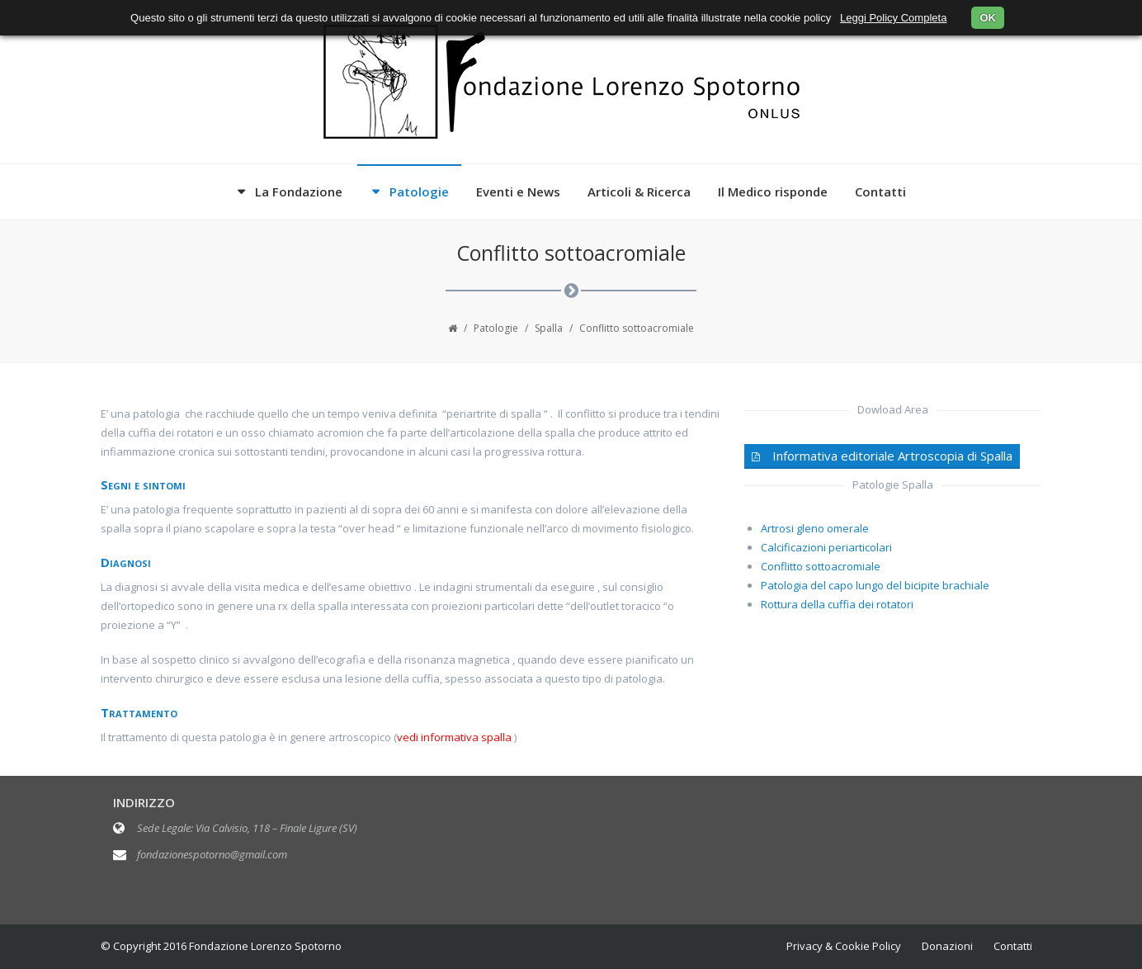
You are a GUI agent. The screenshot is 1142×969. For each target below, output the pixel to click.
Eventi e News (518, 191)
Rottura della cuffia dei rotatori (837, 604)
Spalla (549, 328)
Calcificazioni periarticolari (826, 547)
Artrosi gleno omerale (815, 528)
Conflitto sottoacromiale (820, 566)
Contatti (880, 191)
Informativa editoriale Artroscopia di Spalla (882, 455)
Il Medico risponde (773, 191)
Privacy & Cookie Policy (843, 945)
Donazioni (947, 945)
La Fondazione (298, 191)
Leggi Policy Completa (893, 18)
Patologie (419, 191)
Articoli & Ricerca (639, 191)
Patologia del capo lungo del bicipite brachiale (875, 585)
